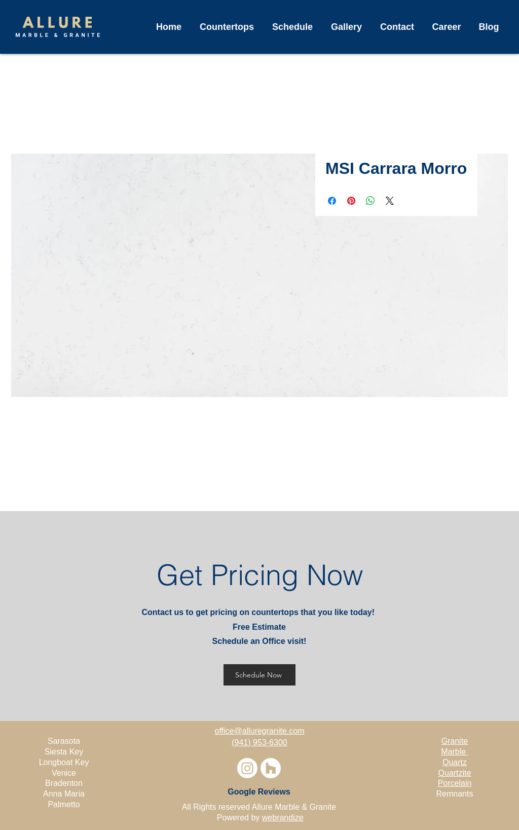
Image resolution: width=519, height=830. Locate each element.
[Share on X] (390, 201)
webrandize (283, 817)
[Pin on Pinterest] (351, 201)
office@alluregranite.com (260, 731)
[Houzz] (271, 768)
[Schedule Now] (259, 674)
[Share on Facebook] (332, 201)
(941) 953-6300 (259, 742)
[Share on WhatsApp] (370, 201)
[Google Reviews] (259, 792)
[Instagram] (247, 768)
